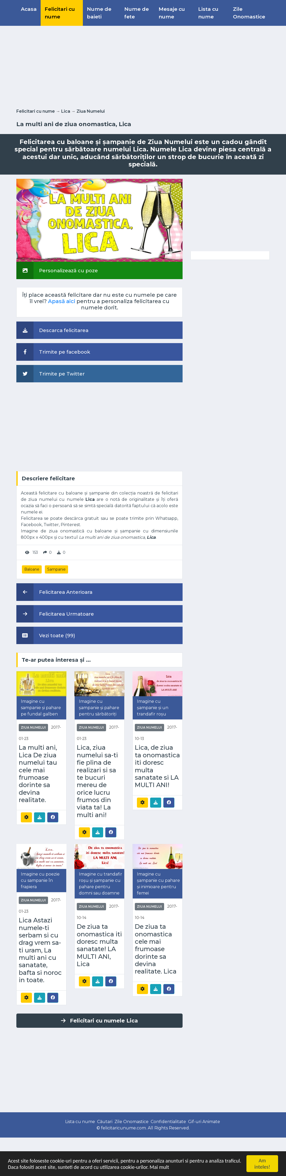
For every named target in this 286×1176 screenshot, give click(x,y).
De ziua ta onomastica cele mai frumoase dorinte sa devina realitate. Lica (156, 949)
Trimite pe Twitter (50, 373)
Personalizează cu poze (57, 270)
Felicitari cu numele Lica (99, 1020)
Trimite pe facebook (53, 351)
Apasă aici (61, 301)
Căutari (104, 1121)
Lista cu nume (208, 13)
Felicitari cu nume (60, 13)
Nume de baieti (99, 13)
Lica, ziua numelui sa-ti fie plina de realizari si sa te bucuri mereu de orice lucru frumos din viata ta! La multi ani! (97, 781)
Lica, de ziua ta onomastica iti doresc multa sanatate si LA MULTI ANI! (157, 766)
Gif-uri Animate (204, 1121)
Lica (65, 111)
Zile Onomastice (249, 13)
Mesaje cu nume (172, 13)
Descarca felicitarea (52, 330)
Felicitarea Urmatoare (55, 613)
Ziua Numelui (91, 111)
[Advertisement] (143, 66)
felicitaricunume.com (123, 1127)
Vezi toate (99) (45, 635)
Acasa (29, 9)
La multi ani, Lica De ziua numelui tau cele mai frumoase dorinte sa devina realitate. (38, 774)
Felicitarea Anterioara (54, 592)
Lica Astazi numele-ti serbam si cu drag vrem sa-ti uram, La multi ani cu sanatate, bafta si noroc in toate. (40, 950)
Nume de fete (136, 13)
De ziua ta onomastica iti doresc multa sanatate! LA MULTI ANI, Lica (99, 945)
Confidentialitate (168, 1121)
